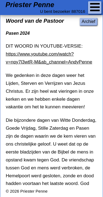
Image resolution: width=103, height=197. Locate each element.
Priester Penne (29, 4)
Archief (88, 21)
